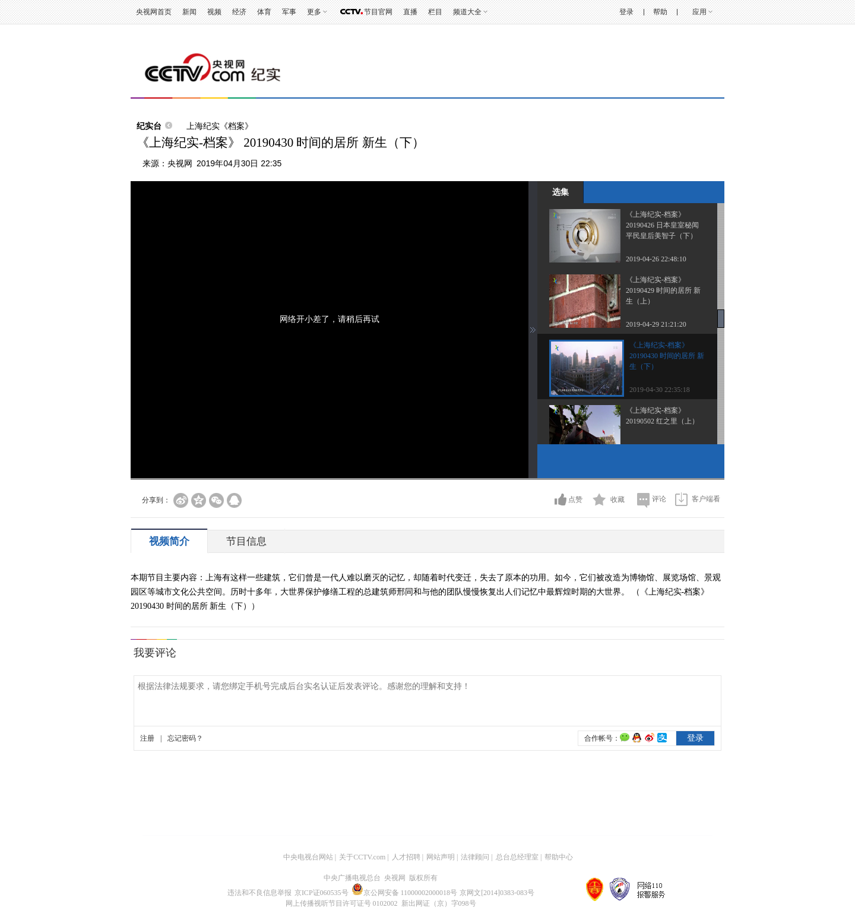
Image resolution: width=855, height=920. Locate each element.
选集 (560, 192)
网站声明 (440, 857)
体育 (264, 12)
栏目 (435, 12)
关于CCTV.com (362, 857)
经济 (239, 12)
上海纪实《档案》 (219, 126)
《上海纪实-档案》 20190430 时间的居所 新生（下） (666, 356)
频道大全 (467, 12)
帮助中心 (558, 857)
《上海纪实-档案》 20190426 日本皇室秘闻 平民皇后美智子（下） (662, 225)
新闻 (189, 12)
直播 (410, 12)
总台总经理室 (517, 857)
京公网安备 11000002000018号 (405, 893)
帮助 (660, 12)
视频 (214, 12)
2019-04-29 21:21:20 (656, 324)
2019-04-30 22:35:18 (659, 389)
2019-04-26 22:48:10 (656, 259)
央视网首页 (154, 12)
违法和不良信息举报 (259, 893)
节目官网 (378, 12)
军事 (289, 12)
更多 (314, 12)
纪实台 (149, 126)
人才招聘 (406, 857)
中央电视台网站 (308, 857)
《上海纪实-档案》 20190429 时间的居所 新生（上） (663, 290)
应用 (699, 12)
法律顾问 (475, 857)
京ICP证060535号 (321, 893)
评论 (659, 499)
